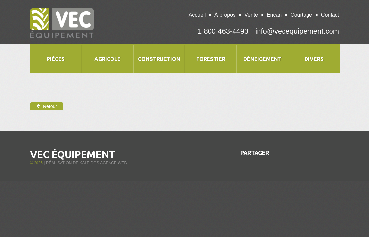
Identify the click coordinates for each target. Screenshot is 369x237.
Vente (251, 15)
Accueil (197, 15)
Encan (274, 15)
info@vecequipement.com (297, 31)
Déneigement (262, 59)
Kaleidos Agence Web (103, 163)
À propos (224, 15)
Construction (159, 59)
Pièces (56, 59)
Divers (314, 59)
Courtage (301, 15)
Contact (330, 15)
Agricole (107, 59)
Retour (47, 106)
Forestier (210, 59)
